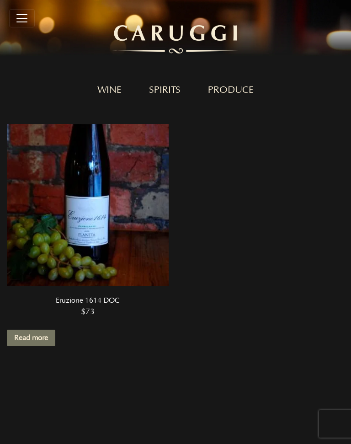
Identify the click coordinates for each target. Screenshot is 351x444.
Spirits (165, 90)
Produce (231, 90)
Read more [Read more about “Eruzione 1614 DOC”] (31, 338)
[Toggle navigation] (22, 18)
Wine (109, 90)
